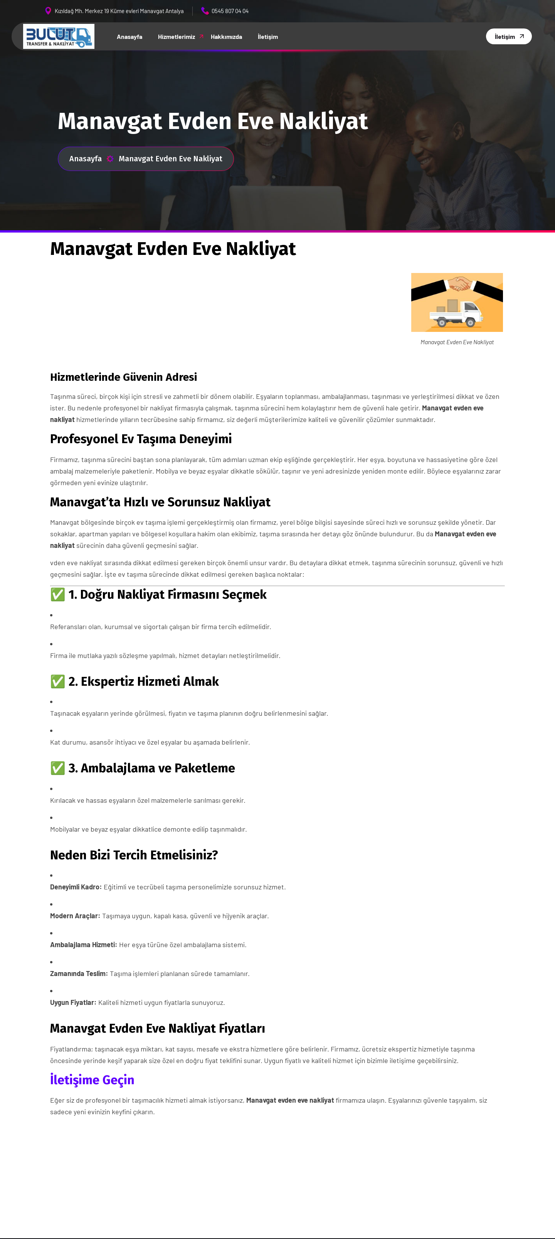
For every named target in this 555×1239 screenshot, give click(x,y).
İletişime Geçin (92, 1080)
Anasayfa (91, 158)
